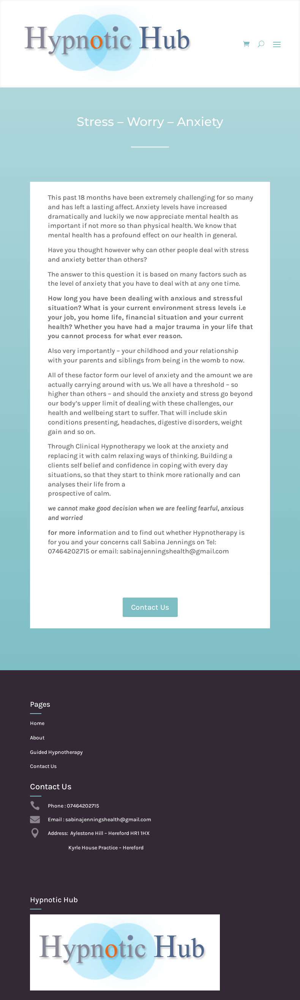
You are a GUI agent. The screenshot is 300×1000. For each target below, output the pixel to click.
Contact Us (150, 607)
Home (37, 723)
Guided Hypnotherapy (56, 752)
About (37, 737)
